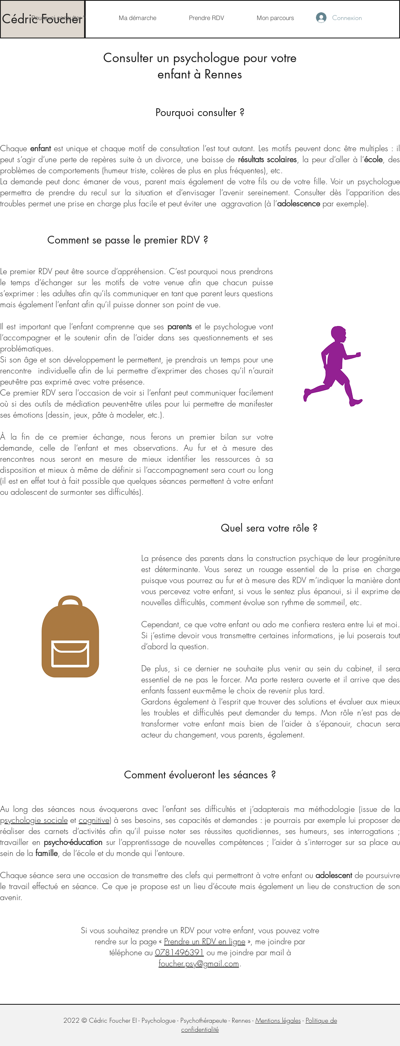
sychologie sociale (36, 819)
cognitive (94, 819)
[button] (137, 18)
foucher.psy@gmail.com (199, 963)
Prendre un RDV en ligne (204, 941)
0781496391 (179, 952)
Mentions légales (278, 1020)
